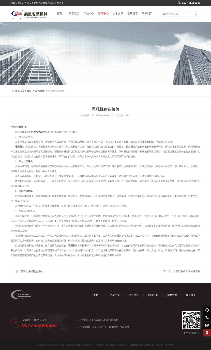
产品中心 (88, 13)
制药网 (159, 345)
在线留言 (132, 13)
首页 (59, 13)
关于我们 (74, 13)
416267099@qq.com (106, 319)
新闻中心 (103, 17)
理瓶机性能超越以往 (31, 271)
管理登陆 (169, 345)
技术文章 (118, 13)
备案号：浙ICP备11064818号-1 (112, 345)
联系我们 (147, 13)
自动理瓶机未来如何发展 (186, 271)
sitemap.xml (137, 345)
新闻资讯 (40, 90)
